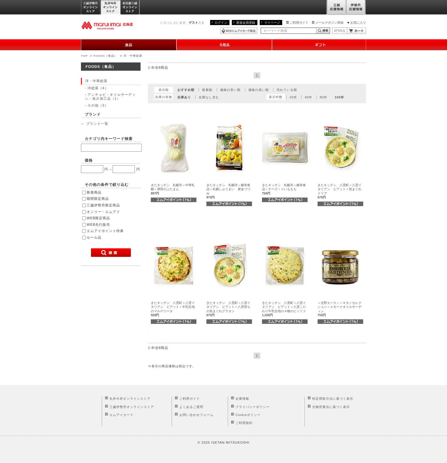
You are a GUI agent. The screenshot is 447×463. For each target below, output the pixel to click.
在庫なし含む (209, 97)
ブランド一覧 (97, 124)
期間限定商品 (98, 199)
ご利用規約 (244, 423)
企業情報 (242, 398)
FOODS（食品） (105, 55)
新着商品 (94, 192)
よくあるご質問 (191, 407)
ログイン (221, 22)
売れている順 (287, 90)
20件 (293, 97)
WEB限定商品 (98, 218)
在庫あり (184, 97)
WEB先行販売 (98, 225)
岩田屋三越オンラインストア (130, 7)
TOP (84, 55)
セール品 (94, 237)
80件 (323, 97)
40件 (308, 97)
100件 (339, 97)
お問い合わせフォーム (196, 415)
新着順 (207, 90)
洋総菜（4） (98, 88)
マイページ (272, 22)
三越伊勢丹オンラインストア (91, 7)
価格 (89, 160)
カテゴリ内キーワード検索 (109, 139)
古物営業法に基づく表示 (331, 407)
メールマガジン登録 (329, 22)
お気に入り (358, 22)
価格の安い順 (230, 90)
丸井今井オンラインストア (110, 7)
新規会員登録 (245, 22)
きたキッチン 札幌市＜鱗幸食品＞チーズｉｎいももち (284, 189)
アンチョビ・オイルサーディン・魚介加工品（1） (110, 97)
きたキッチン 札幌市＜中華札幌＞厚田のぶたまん (173, 189)
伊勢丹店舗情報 (356, 7)
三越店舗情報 (336, 7)
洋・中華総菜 (132, 55)
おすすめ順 (185, 90)
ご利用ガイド (299, 22)
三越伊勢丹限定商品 (103, 205)
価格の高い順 (258, 90)
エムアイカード (121, 415)
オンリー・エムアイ (103, 212)
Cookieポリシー (248, 415)
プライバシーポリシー (252, 407)
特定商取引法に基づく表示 (332, 398)
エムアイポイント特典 (105, 231)
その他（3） (98, 105)
